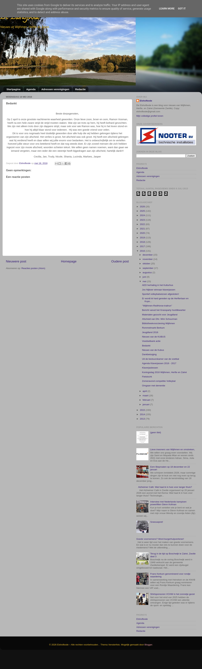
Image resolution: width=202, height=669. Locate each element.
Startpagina (14, 89)
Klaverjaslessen (150, 367)
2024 (143, 215)
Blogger (148, 644)
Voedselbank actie (151, 341)
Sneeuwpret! (156, 522)
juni (145, 277)
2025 (143, 211)
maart (146, 395)
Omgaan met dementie (153, 385)
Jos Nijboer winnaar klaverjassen (158, 289)
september (148, 268)
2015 (143, 410)
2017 (143, 246)
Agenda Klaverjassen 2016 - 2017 (159, 363)
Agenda (31, 89)
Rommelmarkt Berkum (153, 327)
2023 (143, 220)
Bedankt (146, 345)
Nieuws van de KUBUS (153, 336)
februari (147, 400)
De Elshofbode (20, 17)
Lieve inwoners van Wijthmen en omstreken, (172, 449)
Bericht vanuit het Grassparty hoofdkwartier (164, 310)
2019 (143, 237)
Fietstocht (147, 376)
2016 (143, 251)
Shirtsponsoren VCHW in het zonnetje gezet (172, 594)
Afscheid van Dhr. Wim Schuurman (159, 319)
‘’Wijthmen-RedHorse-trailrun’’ (157, 305)
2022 (143, 224)
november (148, 259)
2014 (143, 414)
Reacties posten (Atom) (33, 268)
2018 (143, 242)
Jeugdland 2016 (150, 332)
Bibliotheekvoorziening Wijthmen (158, 323)
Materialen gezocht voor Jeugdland (159, 314)
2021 (143, 228)
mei (145, 281)
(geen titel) (155, 432)
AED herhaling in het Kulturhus (157, 285)
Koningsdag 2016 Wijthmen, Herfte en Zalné (164, 372)
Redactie (80, 89)
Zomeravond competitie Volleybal (159, 381)
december (148, 255)
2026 (143, 206)
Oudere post (120, 261)
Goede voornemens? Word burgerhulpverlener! (160, 539)
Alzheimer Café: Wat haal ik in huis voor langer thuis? (165, 487)
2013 (143, 419)
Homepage (68, 261)
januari (146, 404)
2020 (143, 233)
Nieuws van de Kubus (153, 350)
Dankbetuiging (149, 354)
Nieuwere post (16, 261)
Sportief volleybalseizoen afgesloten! (160, 294)
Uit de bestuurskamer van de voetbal (160, 359)
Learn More (167, 8)
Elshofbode (146, 100)
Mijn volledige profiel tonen (149, 116)
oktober (147, 263)
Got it (182, 8)
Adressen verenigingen (55, 89)
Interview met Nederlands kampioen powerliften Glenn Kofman (168, 503)
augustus (148, 272)
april (145, 391)
